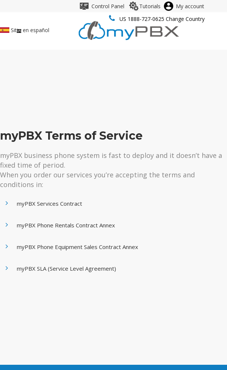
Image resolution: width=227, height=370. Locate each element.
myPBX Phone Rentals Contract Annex (66, 225)
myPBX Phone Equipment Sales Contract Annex (77, 247)
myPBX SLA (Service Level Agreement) (66, 268)
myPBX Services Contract (49, 203)
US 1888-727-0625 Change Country (162, 18)
